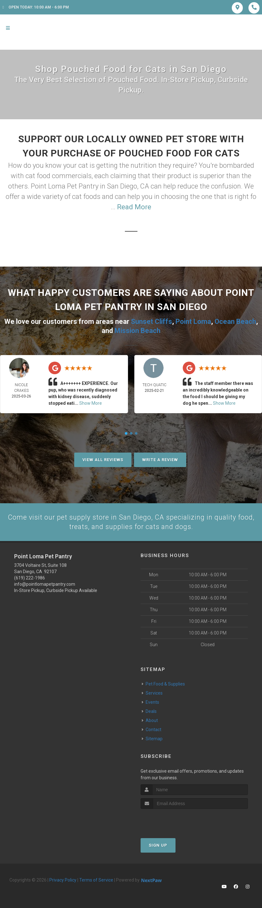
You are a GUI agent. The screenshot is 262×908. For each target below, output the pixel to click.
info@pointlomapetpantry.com (44, 584)
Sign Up (158, 845)
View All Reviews (102, 459)
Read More (134, 207)
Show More (90, 402)
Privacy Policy (62, 879)
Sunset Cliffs (151, 321)
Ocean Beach (235, 321)
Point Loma (193, 321)
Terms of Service (96, 879)
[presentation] (174, 820)
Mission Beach (137, 330)
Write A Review (160, 459)
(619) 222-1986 (29, 577)
